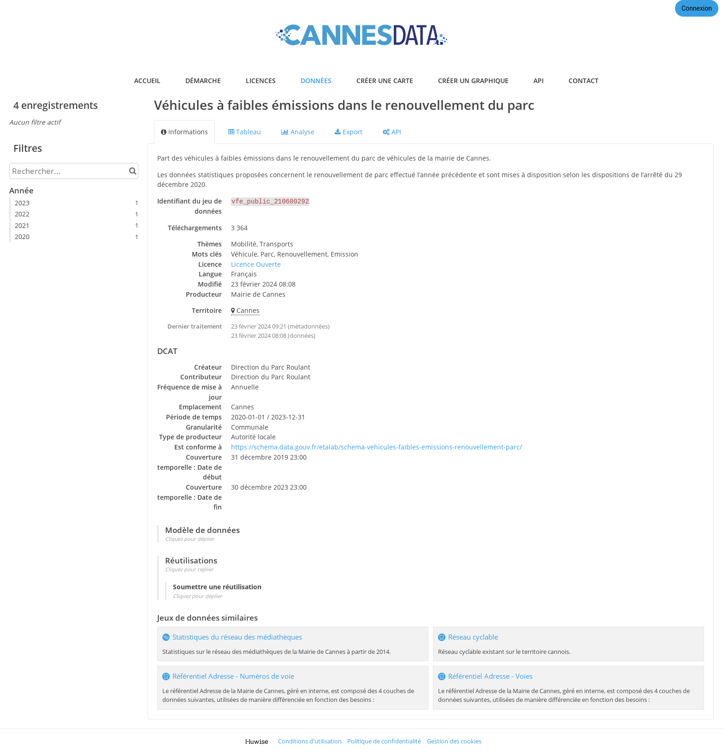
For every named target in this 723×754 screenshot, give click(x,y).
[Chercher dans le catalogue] (132, 171)
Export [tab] (348, 131)
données (316, 80)
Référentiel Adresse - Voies (490, 676)
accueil (147, 80)
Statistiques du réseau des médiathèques (237, 637)
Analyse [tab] (297, 131)
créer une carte (384, 80)
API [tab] (392, 131)
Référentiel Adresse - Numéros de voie (233, 676)
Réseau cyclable (473, 637)
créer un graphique (473, 80)
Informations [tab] (184, 131)
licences (261, 80)
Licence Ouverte (256, 264)
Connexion (697, 8)
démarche (203, 80)
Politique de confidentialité (384, 741)
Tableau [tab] (244, 131)
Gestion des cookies (454, 741)
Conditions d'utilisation (310, 741)
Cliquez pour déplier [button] (189, 538)
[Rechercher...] (73, 171)
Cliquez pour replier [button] (189, 569)
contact (584, 80)
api (538, 80)
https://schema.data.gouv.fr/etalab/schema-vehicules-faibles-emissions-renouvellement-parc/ (376, 447)
